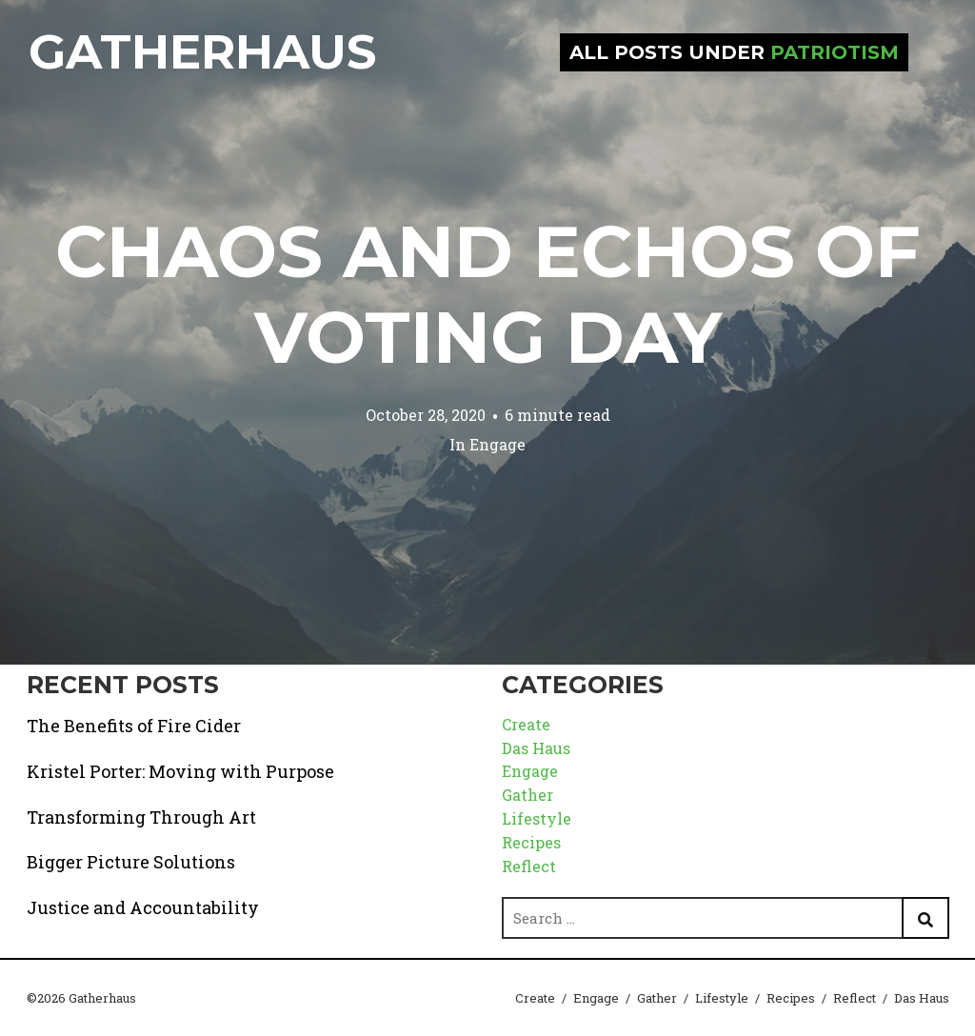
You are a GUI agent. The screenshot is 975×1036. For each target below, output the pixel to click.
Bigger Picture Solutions (131, 861)
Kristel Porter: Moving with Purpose (180, 771)
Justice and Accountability (143, 907)
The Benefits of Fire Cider (134, 725)
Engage (497, 444)
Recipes (531, 842)
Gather (527, 795)
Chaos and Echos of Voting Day (488, 294)
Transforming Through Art (141, 817)
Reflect (529, 866)
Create (526, 724)
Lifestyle (536, 818)
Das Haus (536, 748)
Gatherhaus (202, 52)
